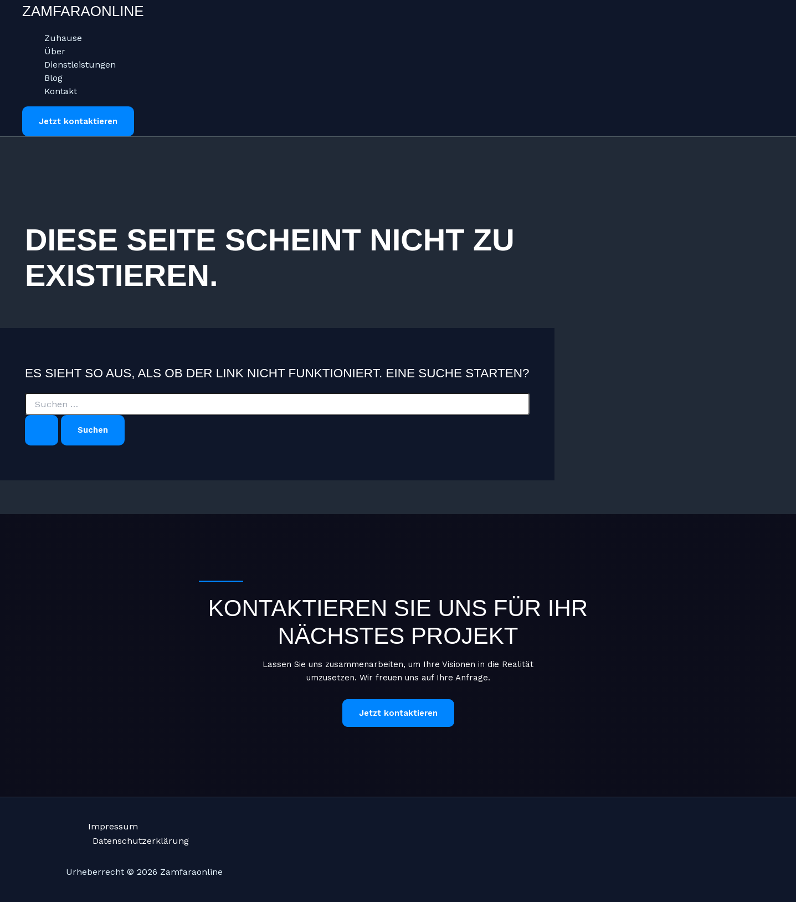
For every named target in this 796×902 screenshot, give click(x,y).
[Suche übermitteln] (41, 430)
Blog (53, 78)
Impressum (113, 826)
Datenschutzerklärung (141, 841)
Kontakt (60, 91)
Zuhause (63, 38)
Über (54, 51)
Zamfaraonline (83, 11)
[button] (78, 121)
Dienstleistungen (80, 64)
